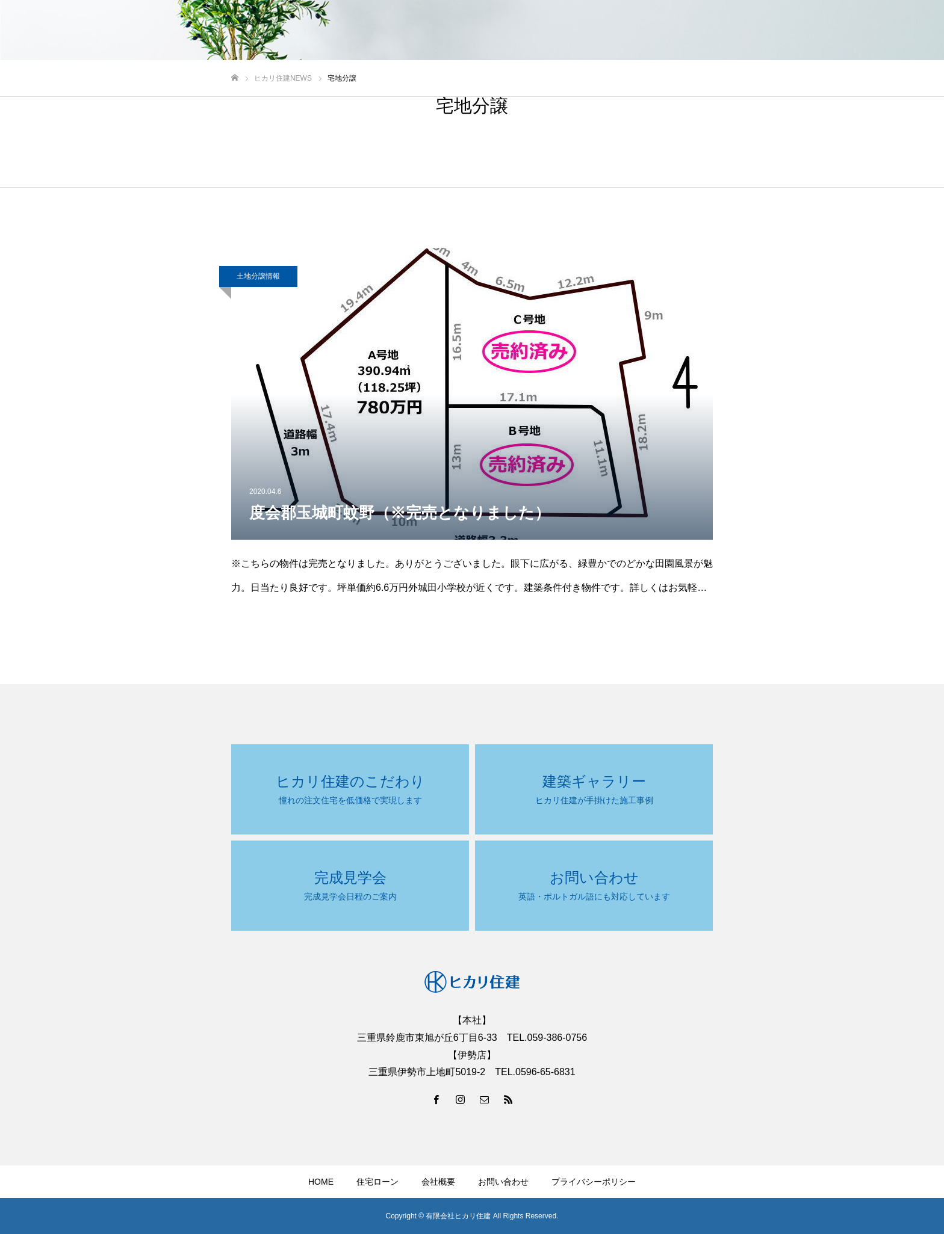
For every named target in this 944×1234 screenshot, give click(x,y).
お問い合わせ (503, 1181)
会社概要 (438, 1181)
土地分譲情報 (258, 276)
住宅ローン (377, 1181)
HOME (321, 1181)
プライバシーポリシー (593, 1181)
